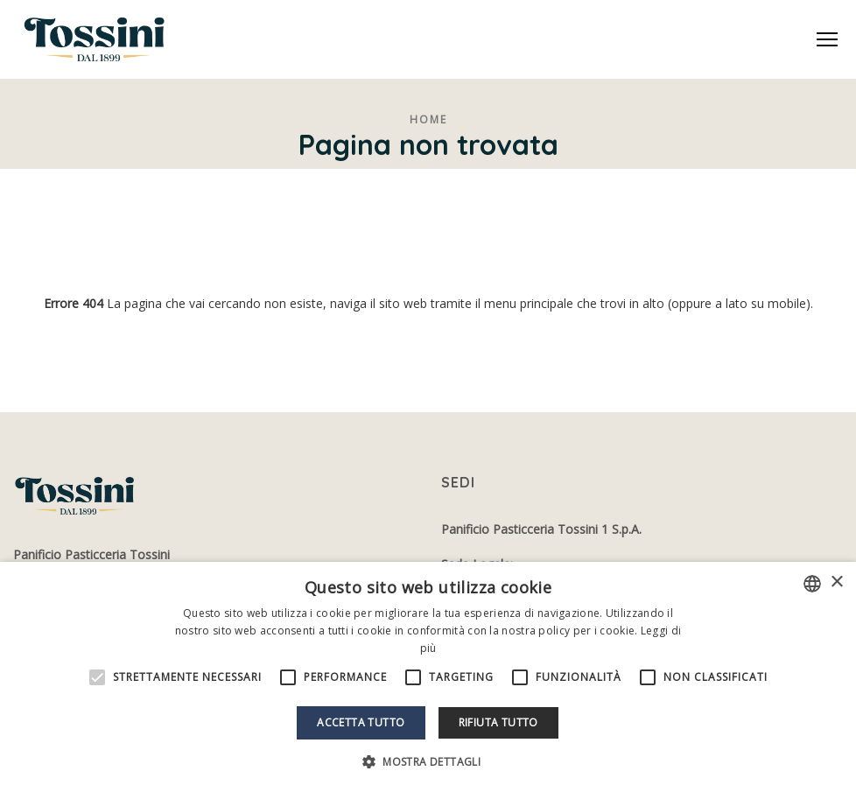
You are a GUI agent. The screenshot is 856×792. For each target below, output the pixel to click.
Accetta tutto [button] (360, 722)
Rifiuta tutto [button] (498, 722)
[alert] (428, 677)
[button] (428, 762)
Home (428, 119)
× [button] (836, 582)
